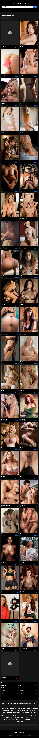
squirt (12, 717)
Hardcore (28, 690)
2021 (33, 706)
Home (15, 732)
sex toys (29, 708)
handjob (7, 721)
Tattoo (28, 696)
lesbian (33, 719)
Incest (10, 696)
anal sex (13, 710)
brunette (13, 708)
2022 (14, 703)
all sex (33, 713)
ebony (3, 703)
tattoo (34, 710)
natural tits (26, 712)
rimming (31, 721)
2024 (30, 703)
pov (26, 722)
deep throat (34, 715)
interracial (16, 712)
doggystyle (21, 710)
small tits (20, 715)
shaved (28, 717)
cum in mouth (4, 708)
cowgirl (11, 719)
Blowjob (10, 690)
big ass (23, 717)
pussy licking (11, 706)
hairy (29, 706)
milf (25, 706)
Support (22, 732)
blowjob (9, 703)
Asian (28, 685)
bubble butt (9, 715)
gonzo (17, 717)
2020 (2, 715)
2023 (24, 708)
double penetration (22, 703)
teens (33, 717)
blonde (13, 722)
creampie (6, 717)
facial (35, 703)
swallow (28, 710)
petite (26, 715)
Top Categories (6, 683)
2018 (5, 706)
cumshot (18, 719)
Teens (10, 693)
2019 (14, 715)
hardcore (20, 722)
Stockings (10, 685)
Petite (28, 693)
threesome (6, 710)
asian (4, 712)
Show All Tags (19, 725)
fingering (5, 719)
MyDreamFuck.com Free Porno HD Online (17, 735)
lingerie (20, 708)
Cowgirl (28, 688)
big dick (35, 708)
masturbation (26, 719)
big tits (9, 713)
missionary (19, 706)
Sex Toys (10, 688)
